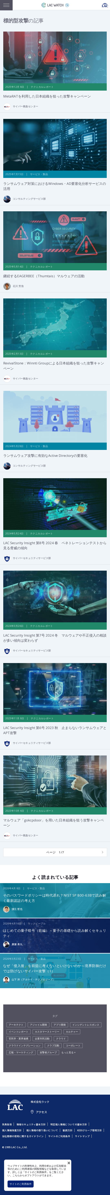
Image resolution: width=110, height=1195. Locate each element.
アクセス (41, 1112)
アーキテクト (16, 1024)
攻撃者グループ (48, 1052)
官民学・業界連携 (18, 1038)
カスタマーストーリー (47, 1031)
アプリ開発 (60, 1024)
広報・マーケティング (21, 1052)
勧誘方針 (68, 1130)
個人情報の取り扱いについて (42, 1130)
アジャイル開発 (38, 1024)
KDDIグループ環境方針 (89, 1130)
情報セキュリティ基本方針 (31, 1124)
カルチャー (72, 1031)
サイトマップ (82, 1136)
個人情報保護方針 (12, 1130)
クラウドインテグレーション (25, 1045)
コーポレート (73, 1045)
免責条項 (7, 1124)
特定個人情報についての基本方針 (68, 1124)
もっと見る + (68, 1052)
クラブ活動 (53, 1045)
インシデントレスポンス (85, 1024)
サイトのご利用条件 (21, 1184)
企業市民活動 (42, 1038)
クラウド (61, 1038)
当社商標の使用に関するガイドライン (23, 1136)
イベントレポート (18, 1031)
